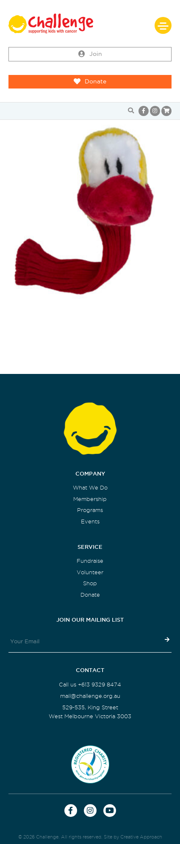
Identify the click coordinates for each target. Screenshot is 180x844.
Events (90, 521)
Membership (90, 499)
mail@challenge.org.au (90, 696)
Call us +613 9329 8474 (90, 684)
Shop (90, 583)
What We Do (90, 487)
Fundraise (90, 561)
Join (90, 54)
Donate (90, 81)
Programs (90, 510)
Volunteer (90, 572)
